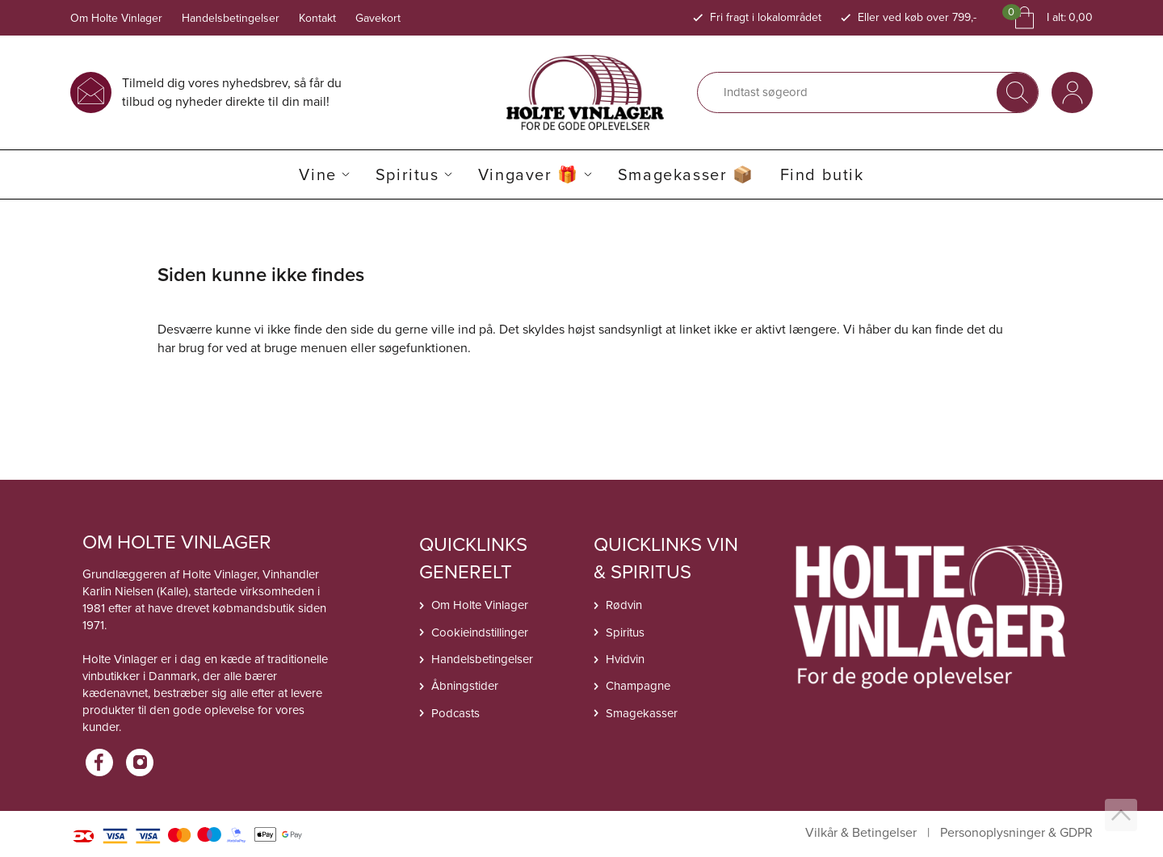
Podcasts (455, 713)
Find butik (822, 174)
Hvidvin (625, 659)
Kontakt (317, 18)
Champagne (638, 686)
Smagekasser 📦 (686, 174)
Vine (317, 174)
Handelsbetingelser (230, 18)
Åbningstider (464, 686)
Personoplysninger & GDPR (1016, 833)
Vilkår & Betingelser (861, 833)
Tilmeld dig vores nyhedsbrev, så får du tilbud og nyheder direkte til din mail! (232, 92)
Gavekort (378, 18)
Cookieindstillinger (479, 632)
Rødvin (624, 605)
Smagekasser (642, 713)
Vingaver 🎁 (528, 174)
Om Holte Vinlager (116, 18)
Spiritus (407, 174)
